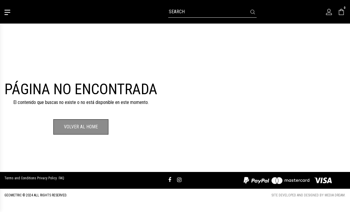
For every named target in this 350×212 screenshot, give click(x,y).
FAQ (61, 178)
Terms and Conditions (20, 178)
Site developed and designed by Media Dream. (308, 195)
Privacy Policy (47, 178)
